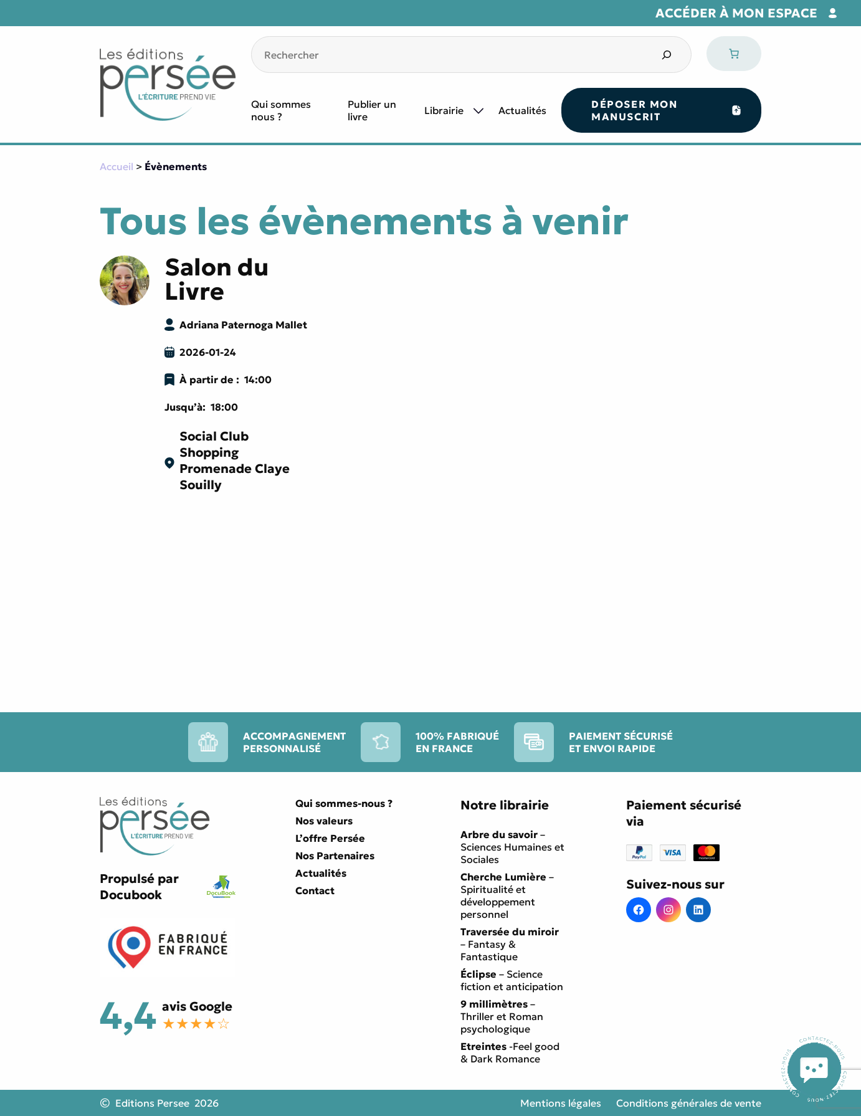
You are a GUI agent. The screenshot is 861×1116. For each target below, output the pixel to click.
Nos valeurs (324, 820)
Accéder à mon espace (736, 13)
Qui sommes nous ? (281, 110)
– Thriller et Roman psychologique (501, 1016)
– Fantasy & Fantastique (509, 944)
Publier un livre (372, 110)
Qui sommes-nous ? (343, 803)
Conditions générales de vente (688, 1103)
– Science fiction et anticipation (511, 980)
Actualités (522, 110)
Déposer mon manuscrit (634, 110)
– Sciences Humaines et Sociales (512, 847)
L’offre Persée (330, 838)
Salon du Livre (216, 279)
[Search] (666, 54)
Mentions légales (560, 1103)
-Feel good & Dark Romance (509, 1052)
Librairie (444, 110)
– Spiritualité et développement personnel (507, 895)
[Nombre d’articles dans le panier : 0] (733, 53)
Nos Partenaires (334, 855)
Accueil (116, 166)
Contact (315, 890)
